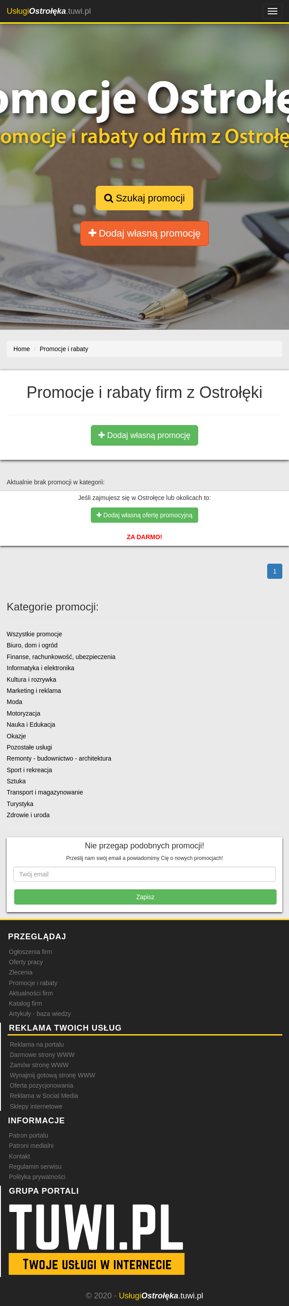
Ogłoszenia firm (30, 951)
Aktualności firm (31, 993)
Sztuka (16, 781)
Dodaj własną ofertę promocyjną (144, 515)
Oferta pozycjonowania (41, 1085)
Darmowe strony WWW (42, 1054)
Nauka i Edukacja (31, 724)
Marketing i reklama (34, 690)
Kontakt (19, 1156)
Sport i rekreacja (29, 770)
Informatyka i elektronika (40, 667)
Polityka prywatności (37, 1176)
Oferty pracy (26, 962)
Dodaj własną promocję (145, 233)
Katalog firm (25, 1003)
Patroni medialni (31, 1145)
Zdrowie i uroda (28, 815)
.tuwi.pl (49, 11)
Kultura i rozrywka (31, 679)
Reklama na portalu (37, 1044)
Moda (14, 701)
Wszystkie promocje (34, 634)
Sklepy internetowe (36, 1106)
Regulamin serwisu (35, 1166)
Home (21, 348)
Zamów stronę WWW (39, 1065)
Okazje (16, 736)
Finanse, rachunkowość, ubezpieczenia (61, 656)
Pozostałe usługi (29, 747)
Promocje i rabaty (33, 983)
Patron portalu (28, 1135)
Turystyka (20, 803)
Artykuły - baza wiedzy (40, 1013)
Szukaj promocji (144, 198)
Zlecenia (21, 972)
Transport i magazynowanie (45, 792)
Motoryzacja (23, 713)
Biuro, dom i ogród (32, 645)
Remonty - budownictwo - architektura (59, 758)
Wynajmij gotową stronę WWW (52, 1075)
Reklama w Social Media (44, 1095)
